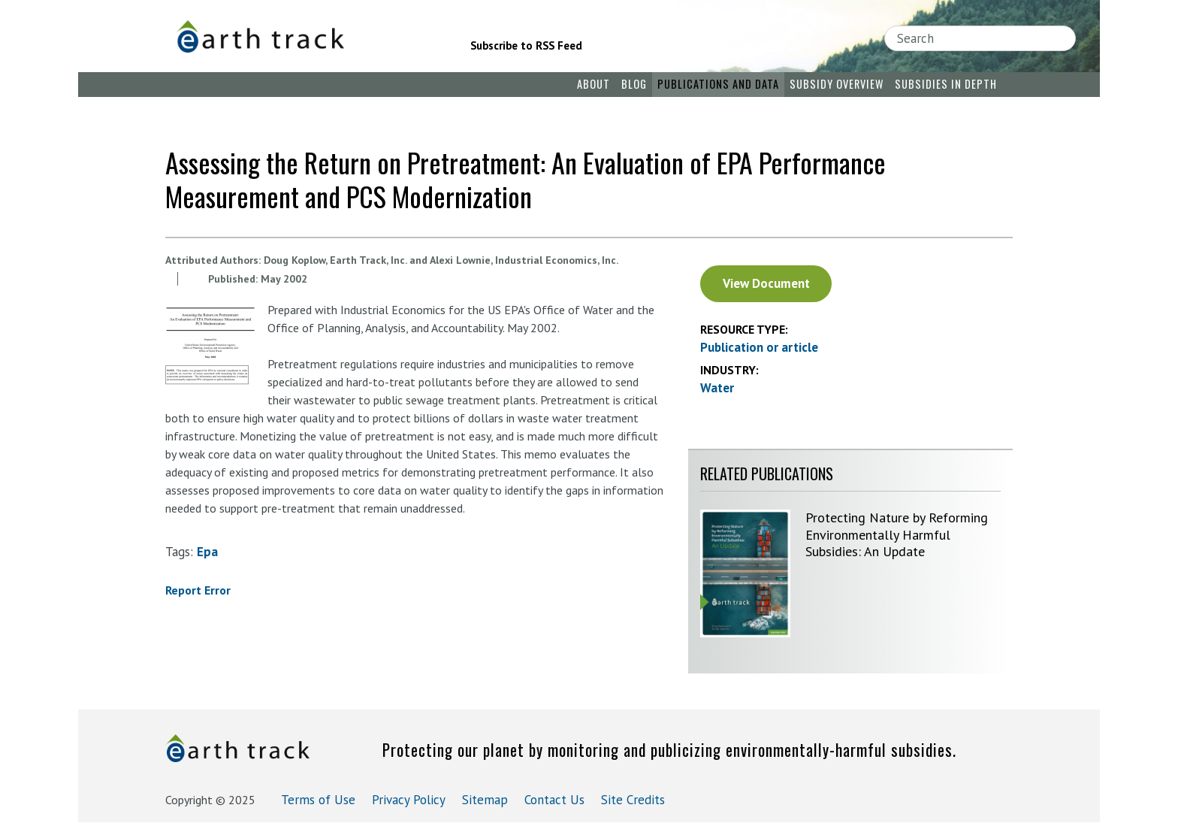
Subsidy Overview (837, 84)
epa (207, 551)
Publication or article (759, 347)
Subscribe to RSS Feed (526, 45)
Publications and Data (718, 84)
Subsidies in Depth (946, 84)
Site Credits (633, 799)
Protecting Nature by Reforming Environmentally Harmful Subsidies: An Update (896, 534)
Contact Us (554, 799)
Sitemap (485, 799)
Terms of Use (318, 799)
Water (717, 388)
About (593, 84)
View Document (766, 283)
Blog (634, 84)
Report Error (198, 590)
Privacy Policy (409, 799)
